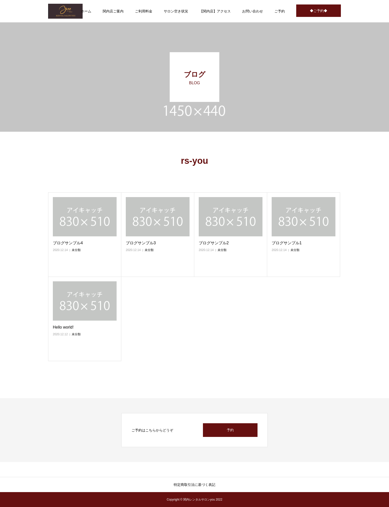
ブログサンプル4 (68, 243)
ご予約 (279, 11)
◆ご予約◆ (318, 11)
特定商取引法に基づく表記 (194, 484)
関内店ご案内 (113, 11)
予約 (230, 430)
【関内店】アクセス (215, 11)
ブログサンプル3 (141, 243)
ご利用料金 (143, 11)
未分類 (76, 250)
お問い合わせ (252, 11)
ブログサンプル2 (214, 243)
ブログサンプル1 (287, 243)
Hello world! (63, 327)
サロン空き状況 (176, 11)
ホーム (86, 11)
